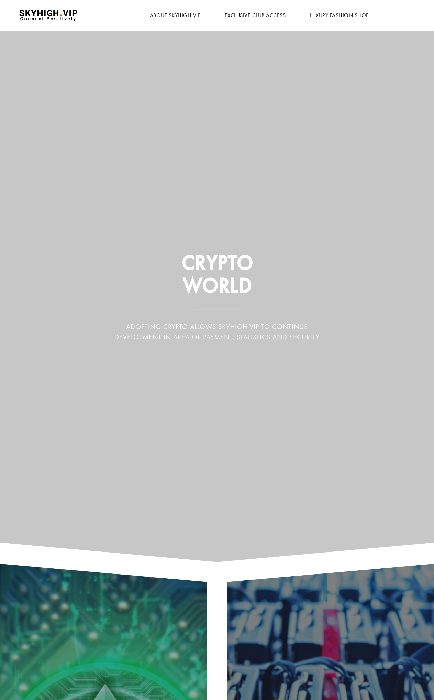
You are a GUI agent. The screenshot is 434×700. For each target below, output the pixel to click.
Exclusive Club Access (255, 15)
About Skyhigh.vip (175, 15)
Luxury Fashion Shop (339, 15)
